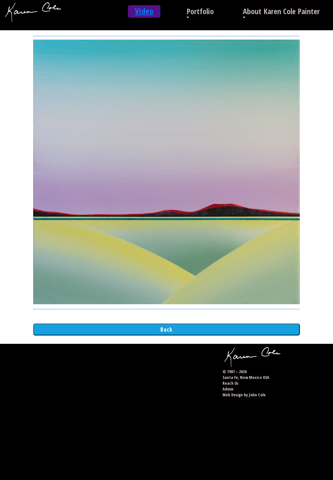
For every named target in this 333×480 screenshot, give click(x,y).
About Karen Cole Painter (281, 11)
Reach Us (230, 383)
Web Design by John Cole (244, 395)
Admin (228, 389)
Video (144, 10)
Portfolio (200, 11)
